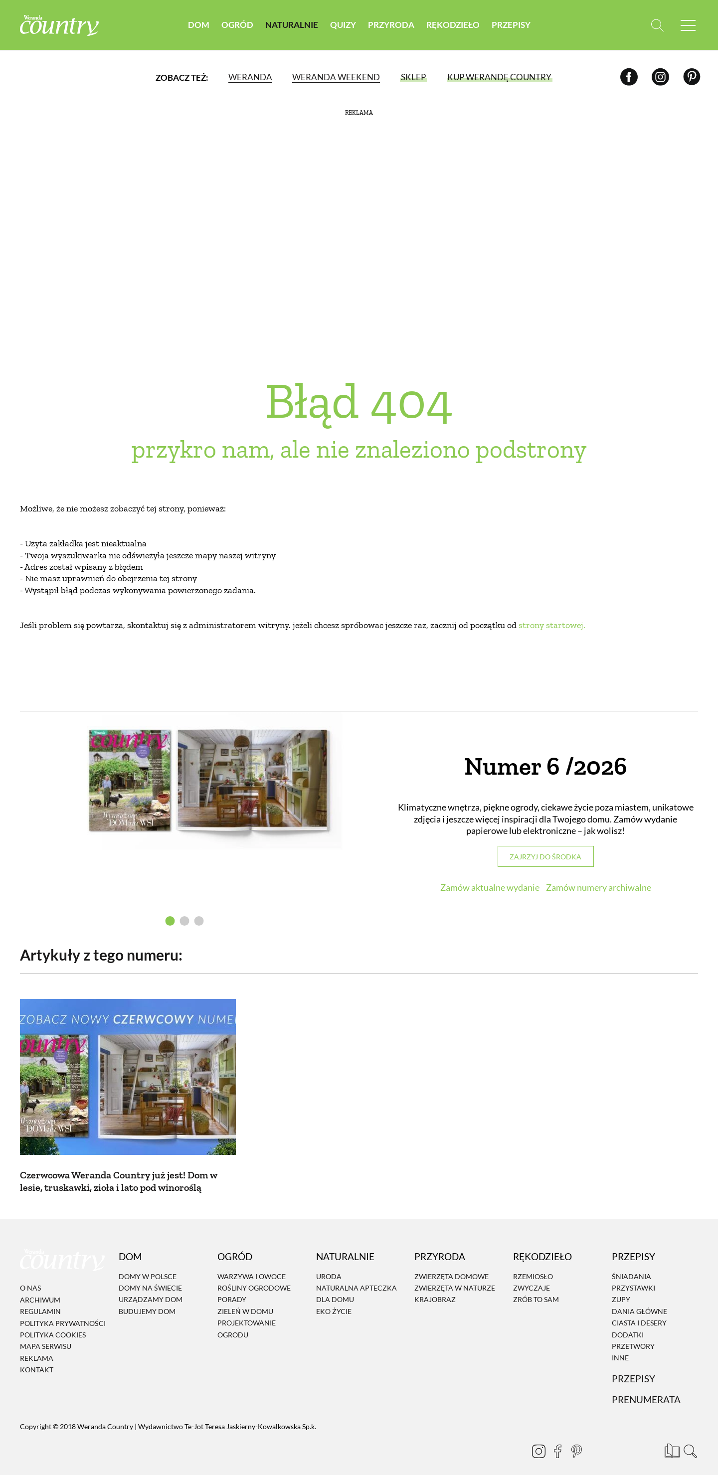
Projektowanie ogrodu (246, 1317)
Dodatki (628, 1323)
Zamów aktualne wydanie (489, 887)
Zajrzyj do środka (545, 856)
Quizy (343, 24)
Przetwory (633, 1334)
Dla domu (335, 1288)
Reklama (36, 1346)
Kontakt (36, 1358)
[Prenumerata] (670, 1437)
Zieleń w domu (245, 1300)
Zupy (621, 1288)
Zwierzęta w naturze (454, 1276)
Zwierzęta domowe (451, 1265)
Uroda (329, 1265)
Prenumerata (646, 1388)
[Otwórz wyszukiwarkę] (657, 25)
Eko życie (334, 1300)
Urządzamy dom (150, 1288)
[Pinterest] (692, 77)
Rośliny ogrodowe (254, 1276)
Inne (620, 1346)
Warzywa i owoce (251, 1265)
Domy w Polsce (148, 1265)
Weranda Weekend (336, 77)
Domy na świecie (150, 1276)
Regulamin (40, 1300)
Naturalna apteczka (356, 1276)
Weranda (250, 77)
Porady (231, 1288)
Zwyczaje (531, 1276)
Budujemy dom (147, 1300)
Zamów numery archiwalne (598, 887)
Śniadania (631, 1265)
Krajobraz (435, 1288)
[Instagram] (660, 77)
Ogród (237, 24)
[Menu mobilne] (688, 25)
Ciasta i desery (639, 1311)
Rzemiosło (533, 1265)
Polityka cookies (53, 1323)
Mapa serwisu (45, 1334)
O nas (30, 1276)
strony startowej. (552, 625)
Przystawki (633, 1276)
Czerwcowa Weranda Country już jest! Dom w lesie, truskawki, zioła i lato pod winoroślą (118, 1170)
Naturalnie (291, 24)
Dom (198, 24)
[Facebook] (629, 77)
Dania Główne (639, 1300)
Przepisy (511, 24)
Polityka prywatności (63, 1312)
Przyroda (391, 24)
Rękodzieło (453, 24)
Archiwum (40, 1288)
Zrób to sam (536, 1288)
